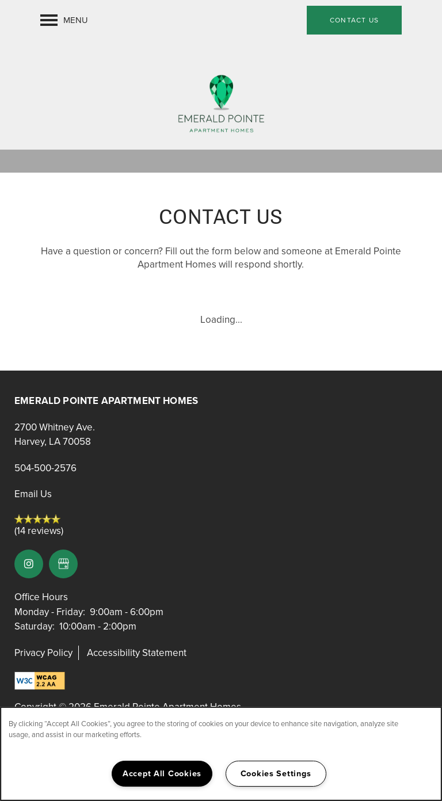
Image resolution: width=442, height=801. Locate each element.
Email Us (33, 494)
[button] (354, 20)
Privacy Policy (43, 653)
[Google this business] (63, 564)
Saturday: (34, 626)
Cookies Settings (276, 773)
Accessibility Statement (136, 653)
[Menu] (64, 20)
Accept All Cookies (162, 773)
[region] (221, 754)
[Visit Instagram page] (28, 564)
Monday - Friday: (49, 612)
